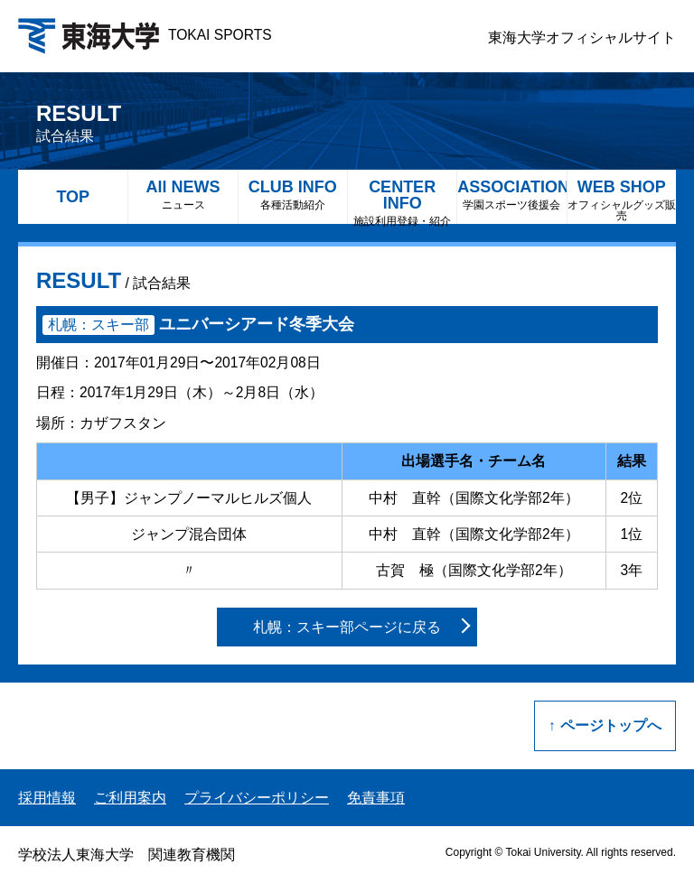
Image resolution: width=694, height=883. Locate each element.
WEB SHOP (621, 200)
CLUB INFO (293, 194)
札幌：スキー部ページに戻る (347, 627)
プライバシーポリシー (256, 797)
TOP (72, 197)
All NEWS (182, 194)
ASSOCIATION (511, 194)
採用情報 (47, 797)
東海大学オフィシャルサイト (582, 37)
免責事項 (376, 797)
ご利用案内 (130, 797)
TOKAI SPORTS (145, 34)
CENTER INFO (402, 201)
